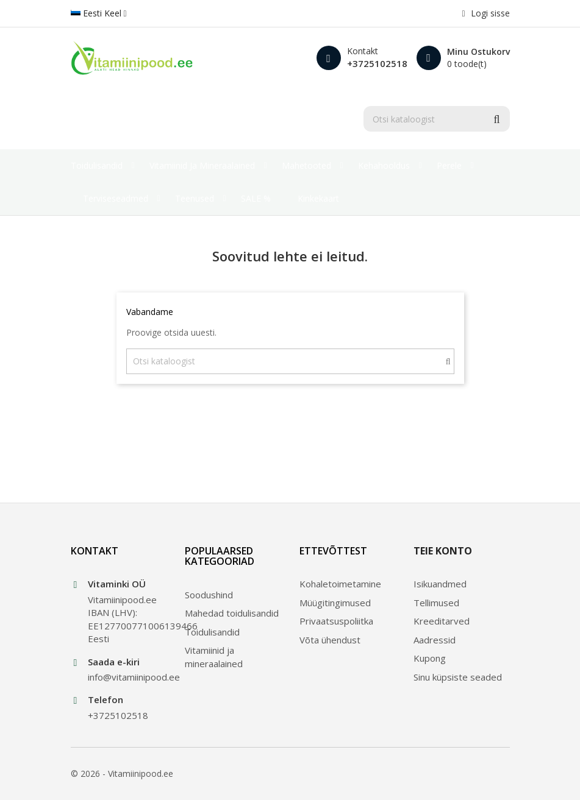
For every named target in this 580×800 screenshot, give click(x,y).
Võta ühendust (329, 640)
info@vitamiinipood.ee (127, 677)
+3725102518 (377, 63)
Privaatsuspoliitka (336, 621)
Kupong (430, 658)
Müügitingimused (335, 602)
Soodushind (209, 595)
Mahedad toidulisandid (232, 613)
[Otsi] (436, 119)
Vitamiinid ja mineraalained (214, 656)
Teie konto (443, 551)
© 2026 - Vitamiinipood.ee (122, 773)
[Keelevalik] (99, 13)
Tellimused (436, 602)
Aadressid (435, 640)
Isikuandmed (440, 584)
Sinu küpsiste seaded (458, 677)
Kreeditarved (442, 621)
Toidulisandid (212, 632)
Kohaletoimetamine (340, 584)
